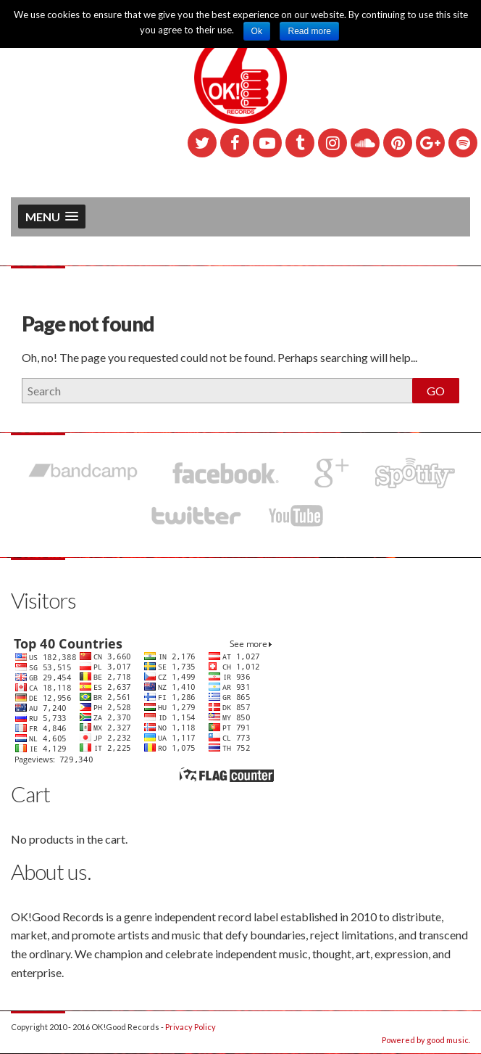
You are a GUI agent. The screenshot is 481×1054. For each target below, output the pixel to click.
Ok (256, 31)
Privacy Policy (190, 1027)
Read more (309, 31)
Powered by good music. (426, 1040)
